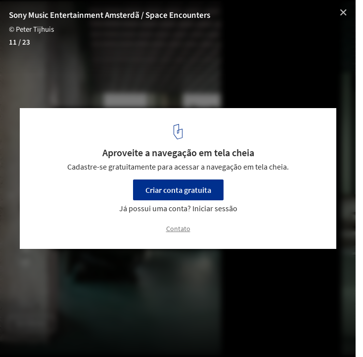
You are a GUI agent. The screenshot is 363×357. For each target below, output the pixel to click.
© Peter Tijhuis (31, 29)
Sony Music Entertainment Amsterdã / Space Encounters (109, 15)
